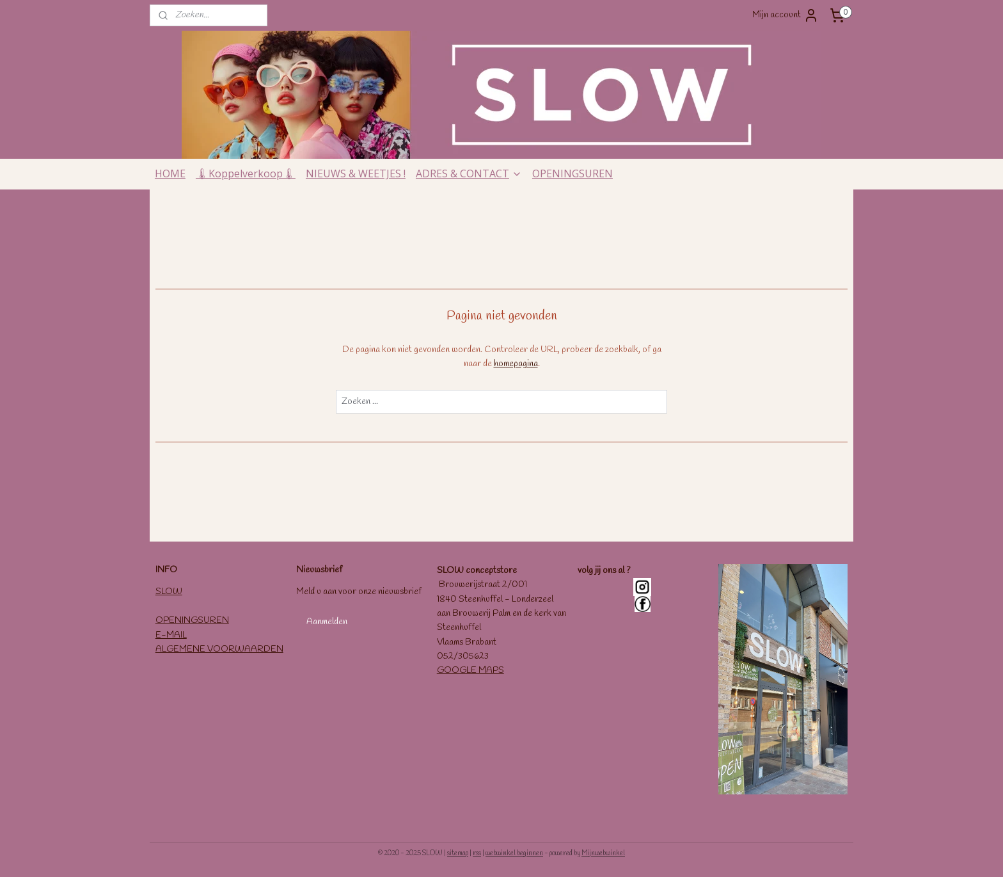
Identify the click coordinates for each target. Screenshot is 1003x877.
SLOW (168, 592)
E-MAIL (171, 635)
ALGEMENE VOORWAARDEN (219, 649)
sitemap (457, 853)
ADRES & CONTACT (469, 173)
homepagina (516, 364)
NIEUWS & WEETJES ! (356, 173)
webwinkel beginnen (514, 853)
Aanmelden (326, 622)
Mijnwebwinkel (603, 853)
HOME (170, 173)
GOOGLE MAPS (470, 670)
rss (477, 853)
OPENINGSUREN (572, 173)
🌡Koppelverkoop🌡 (246, 173)
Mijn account (785, 15)
